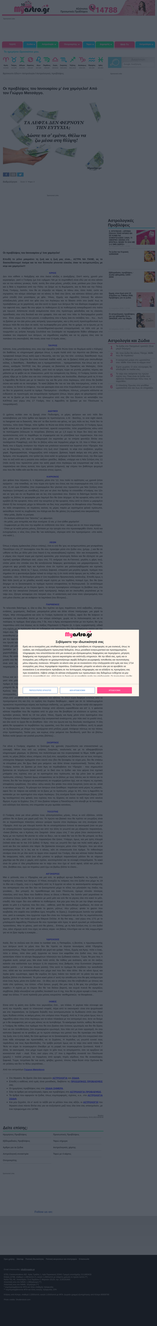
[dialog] (78, 663)
